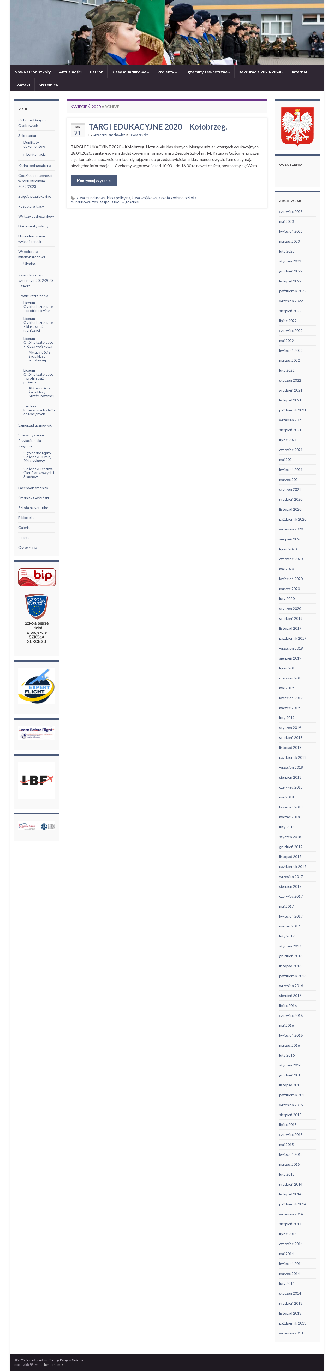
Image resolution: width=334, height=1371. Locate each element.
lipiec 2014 (288, 1234)
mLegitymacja (34, 154)
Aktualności (70, 71)
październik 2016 (292, 975)
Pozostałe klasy (31, 206)
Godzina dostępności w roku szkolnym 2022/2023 (35, 181)
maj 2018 (286, 797)
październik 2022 (292, 291)
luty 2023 (287, 251)
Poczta (23, 537)
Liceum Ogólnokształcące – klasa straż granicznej (38, 324)
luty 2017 (287, 936)
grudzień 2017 (290, 846)
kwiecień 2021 (291, 469)
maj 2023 (286, 221)
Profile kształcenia (33, 296)
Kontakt (22, 84)
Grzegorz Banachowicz (109, 135)
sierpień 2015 (290, 1114)
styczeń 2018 (290, 837)
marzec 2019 (289, 707)
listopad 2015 (290, 1085)
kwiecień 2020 (291, 578)
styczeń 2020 (290, 608)
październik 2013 (292, 1323)
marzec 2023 (289, 241)
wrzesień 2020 (291, 529)
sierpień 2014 (290, 1224)
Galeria (24, 527)
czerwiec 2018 (291, 787)
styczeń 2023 (290, 261)
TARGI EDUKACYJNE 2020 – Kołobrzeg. (157, 126)
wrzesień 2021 (291, 420)
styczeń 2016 (290, 1065)
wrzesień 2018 (291, 767)
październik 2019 (292, 638)
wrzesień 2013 (291, 1333)
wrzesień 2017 (291, 876)
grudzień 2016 (290, 956)
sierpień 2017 (290, 886)
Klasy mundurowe (130, 71)
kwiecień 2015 (291, 1154)
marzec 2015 (289, 1164)
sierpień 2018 (290, 777)
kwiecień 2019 (291, 698)
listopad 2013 (290, 1313)
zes (95, 202)
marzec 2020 (289, 588)
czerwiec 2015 (291, 1134)
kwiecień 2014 (291, 1263)
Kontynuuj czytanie (94, 180)
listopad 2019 (290, 628)
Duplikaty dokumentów (34, 144)
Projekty (167, 71)
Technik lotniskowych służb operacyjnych (39, 410)
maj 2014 (286, 1253)
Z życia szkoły (138, 135)
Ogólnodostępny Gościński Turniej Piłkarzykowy (37, 457)
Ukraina (29, 263)
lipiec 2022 (288, 320)
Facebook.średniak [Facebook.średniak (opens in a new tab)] (33, 488)
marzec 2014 (289, 1273)
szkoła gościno (171, 198)
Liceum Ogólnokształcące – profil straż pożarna (38, 376)
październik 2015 (292, 1095)
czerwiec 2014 (291, 1243)
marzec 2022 (289, 360)
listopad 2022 (290, 281)
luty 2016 (287, 1055)
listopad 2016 (290, 966)
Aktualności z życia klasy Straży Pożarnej (41, 392)
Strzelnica (48, 84)
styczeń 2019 (290, 727)
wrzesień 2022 (291, 301)
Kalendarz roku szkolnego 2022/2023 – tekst (35, 280)
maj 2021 (286, 459)
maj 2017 (286, 906)
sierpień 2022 (290, 310)
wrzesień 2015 (291, 1104)
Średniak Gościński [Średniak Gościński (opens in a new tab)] (33, 497)
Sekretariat (27, 135)
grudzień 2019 (290, 618)
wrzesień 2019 (291, 648)
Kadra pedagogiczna (34, 165)
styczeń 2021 (290, 489)
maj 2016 (286, 1025)
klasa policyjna (118, 198)
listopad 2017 (290, 856)
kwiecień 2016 (291, 1035)
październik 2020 (292, 519)
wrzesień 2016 (291, 985)
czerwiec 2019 (291, 678)
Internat (300, 71)
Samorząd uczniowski (35, 425)
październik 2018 (292, 757)
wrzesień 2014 (291, 1214)
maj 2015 (286, 1144)
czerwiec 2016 (291, 1015)
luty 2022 (287, 370)
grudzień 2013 (290, 1303)
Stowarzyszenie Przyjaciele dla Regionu (31, 440)
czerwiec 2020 (291, 559)
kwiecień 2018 (291, 807)
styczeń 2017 (290, 946)
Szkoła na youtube (33, 507)
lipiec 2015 (288, 1124)
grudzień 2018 (290, 737)
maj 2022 (286, 340)
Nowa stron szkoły (32, 71)
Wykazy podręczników (36, 216)
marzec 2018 (289, 817)
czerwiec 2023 (291, 211)
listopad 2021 (290, 400)
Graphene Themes (50, 1365)
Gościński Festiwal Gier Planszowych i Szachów (38, 472)
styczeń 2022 (290, 380)
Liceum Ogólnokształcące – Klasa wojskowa (38, 342)
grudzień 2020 (290, 499)
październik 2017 (292, 866)
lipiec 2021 (288, 439)
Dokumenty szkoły (33, 226)
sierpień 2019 (290, 658)
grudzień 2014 (290, 1184)
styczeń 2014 (290, 1293)
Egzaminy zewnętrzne (207, 71)
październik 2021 (292, 410)
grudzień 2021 (290, 390)
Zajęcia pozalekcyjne (34, 196)
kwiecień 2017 (291, 916)
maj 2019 (286, 688)
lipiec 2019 (288, 668)
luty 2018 (287, 827)
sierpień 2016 (290, 995)
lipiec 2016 (288, 1005)
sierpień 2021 (290, 430)
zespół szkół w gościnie (119, 202)
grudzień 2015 (290, 1075)
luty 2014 (287, 1283)
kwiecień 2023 (291, 231)
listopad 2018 (290, 747)
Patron (96, 71)
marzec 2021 (289, 479)
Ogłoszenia (27, 547)
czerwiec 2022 (291, 330)
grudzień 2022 (290, 271)
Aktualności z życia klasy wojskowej (39, 356)
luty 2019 (287, 717)
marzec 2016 (289, 1045)
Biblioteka (26, 517)
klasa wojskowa (144, 198)
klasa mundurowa (91, 198)
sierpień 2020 (290, 539)
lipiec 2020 (288, 549)
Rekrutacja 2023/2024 (261, 71)
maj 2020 (286, 569)
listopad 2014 (290, 1194)
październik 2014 (292, 1204)
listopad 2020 (290, 509)
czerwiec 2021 (291, 449)
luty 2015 (287, 1174)
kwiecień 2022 (291, 350)
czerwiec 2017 (291, 896)
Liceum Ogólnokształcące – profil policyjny (38, 306)
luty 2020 (287, 598)
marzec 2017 (289, 926)
